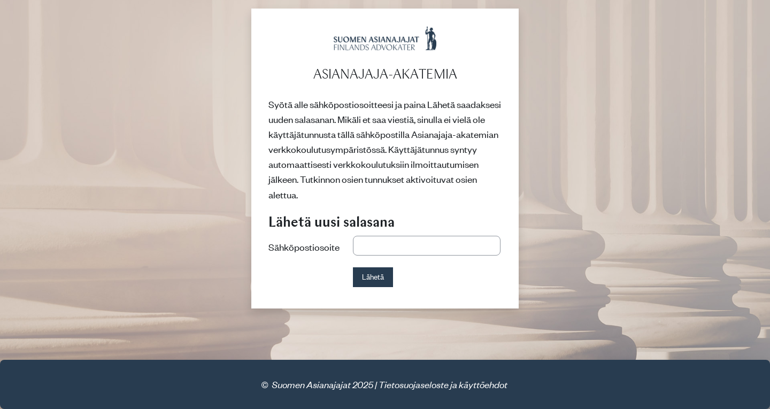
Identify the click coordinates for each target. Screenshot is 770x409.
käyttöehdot (483, 384)
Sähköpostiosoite (304, 247)
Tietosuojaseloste (414, 384)
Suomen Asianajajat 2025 (322, 384)
